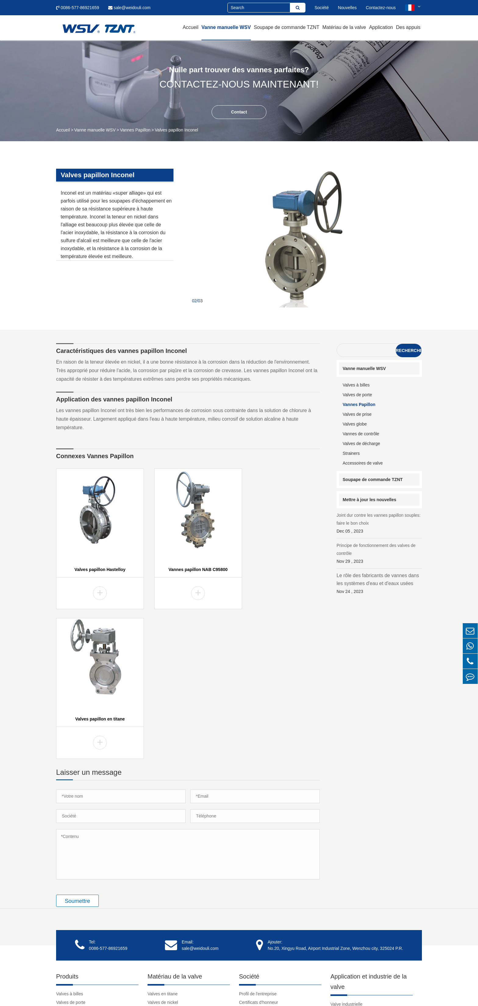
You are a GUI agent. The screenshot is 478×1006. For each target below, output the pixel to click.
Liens (335, 932)
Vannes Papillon (135, 130)
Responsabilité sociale (260, 877)
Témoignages (252, 895)
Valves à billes (356, 385)
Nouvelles (347, 7)
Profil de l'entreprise (257, 843)
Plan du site (357, 992)
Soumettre (77, 751)
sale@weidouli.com (129, 7)
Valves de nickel (163, 852)
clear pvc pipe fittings (350, 940)
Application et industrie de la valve (368, 831)
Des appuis (408, 27)
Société (322, 7)
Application (381, 27)
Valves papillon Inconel (176, 130)
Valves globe (355, 424)
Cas (334, 862)
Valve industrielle (346, 854)
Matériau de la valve (344, 27)
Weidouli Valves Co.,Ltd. (109, 992)
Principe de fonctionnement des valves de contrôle (379, 554)
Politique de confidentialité (397, 992)
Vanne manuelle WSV (226, 27)
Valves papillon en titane (279, 568)
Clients (245, 886)
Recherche (409, 350)
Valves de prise (357, 414)
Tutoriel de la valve (348, 906)
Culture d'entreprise (257, 869)
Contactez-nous (381, 7)
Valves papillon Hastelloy (96, 568)
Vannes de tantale (165, 903)
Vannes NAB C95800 (168, 920)
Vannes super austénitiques (174, 912)
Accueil (190, 27)
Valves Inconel (161, 877)
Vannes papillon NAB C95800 (188, 568)
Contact (239, 112)
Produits (67, 826)
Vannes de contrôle (361, 433)
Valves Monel (160, 860)
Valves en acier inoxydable (173, 929)
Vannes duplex (162, 886)
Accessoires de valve (363, 463)
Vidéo (335, 898)
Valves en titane (163, 843)
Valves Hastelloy (163, 869)
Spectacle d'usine (255, 860)
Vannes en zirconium (167, 895)
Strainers (351, 453)
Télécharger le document (354, 915)
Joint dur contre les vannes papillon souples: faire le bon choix (379, 524)
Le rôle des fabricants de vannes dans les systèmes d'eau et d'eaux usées (379, 584)
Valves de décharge (361, 443)
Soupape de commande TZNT (286, 27)
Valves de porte (357, 394)
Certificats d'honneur (258, 852)
